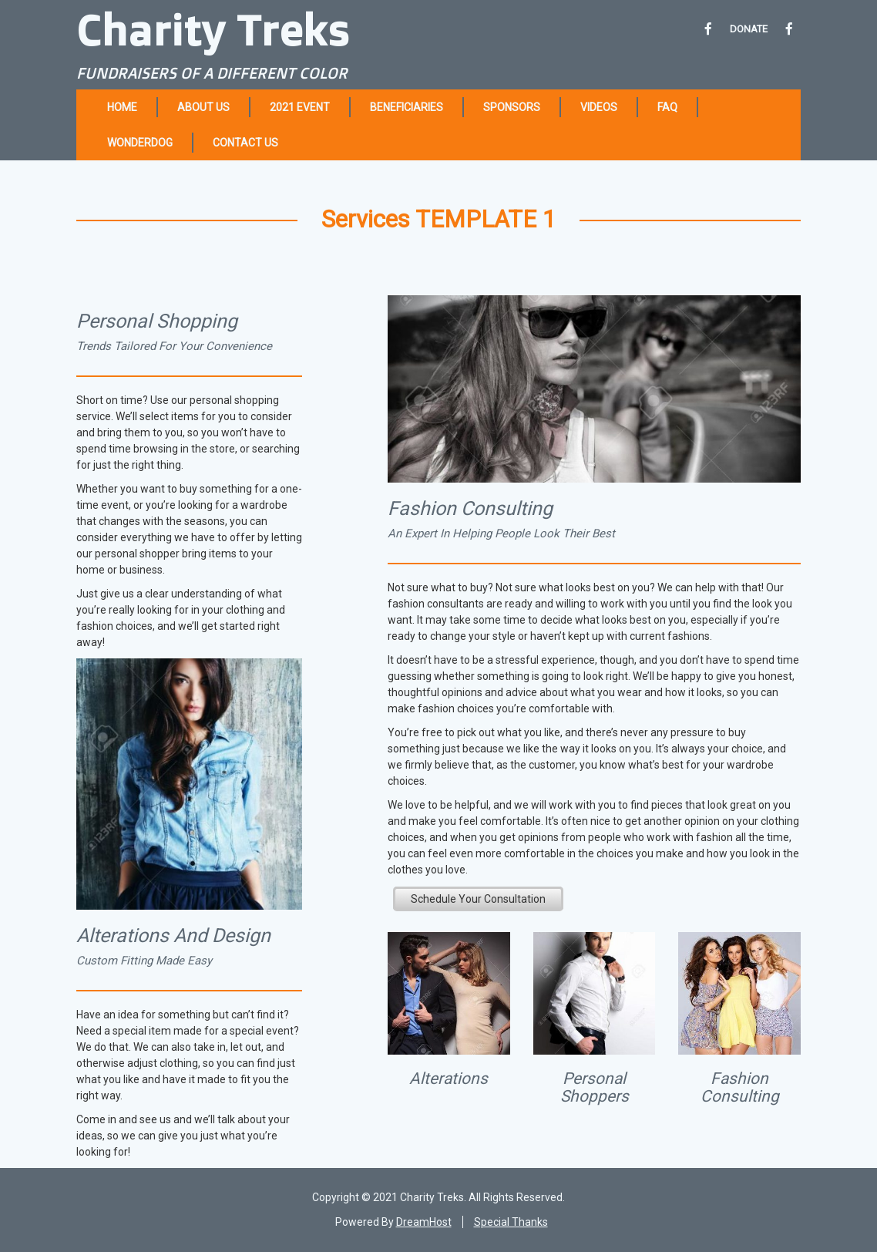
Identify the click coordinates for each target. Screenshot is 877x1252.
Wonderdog (140, 142)
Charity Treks (213, 29)
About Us (203, 107)
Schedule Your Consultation (478, 899)
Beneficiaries (406, 107)
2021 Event (300, 107)
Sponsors (511, 107)
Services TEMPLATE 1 (438, 219)
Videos (598, 107)
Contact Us (245, 142)
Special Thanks (511, 1222)
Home (122, 107)
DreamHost (424, 1222)
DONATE (749, 29)
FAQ (667, 107)
